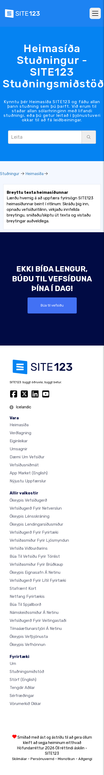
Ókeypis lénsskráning (29, 516)
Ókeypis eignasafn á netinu (35, 572)
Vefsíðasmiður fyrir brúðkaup (36, 564)
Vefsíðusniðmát (24, 465)
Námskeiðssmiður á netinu (34, 612)
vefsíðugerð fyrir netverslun (36, 508)
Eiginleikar (19, 441)
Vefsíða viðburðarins (29, 548)
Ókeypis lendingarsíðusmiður (36, 524)
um (13, 663)
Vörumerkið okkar (25, 703)
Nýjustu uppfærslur (28, 481)
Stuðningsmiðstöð (27, 671)
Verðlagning (20, 433)
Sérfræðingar (22, 695)
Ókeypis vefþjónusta (29, 636)
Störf (23, 679)
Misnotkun (66, 759)
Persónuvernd (42, 759)
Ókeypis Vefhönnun (27, 644)
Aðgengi (85, 759)
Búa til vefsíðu (52, 305)
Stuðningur (9, 174)
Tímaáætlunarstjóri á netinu (36, 628)
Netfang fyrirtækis (27, 596)
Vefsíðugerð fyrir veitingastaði (38, 620)
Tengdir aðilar (22, 687)
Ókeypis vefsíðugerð (28, 500)
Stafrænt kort (23, 588)
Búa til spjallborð (25, 604)
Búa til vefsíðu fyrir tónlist (35, 556)
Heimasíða (35, 174)
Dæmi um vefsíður (27, 457)
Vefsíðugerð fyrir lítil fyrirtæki (38, 580)
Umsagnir (18, 449)
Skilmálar (19, 759)
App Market (29, 473)
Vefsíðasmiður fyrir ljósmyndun (39, 540)
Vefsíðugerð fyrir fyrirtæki (34, 532)
